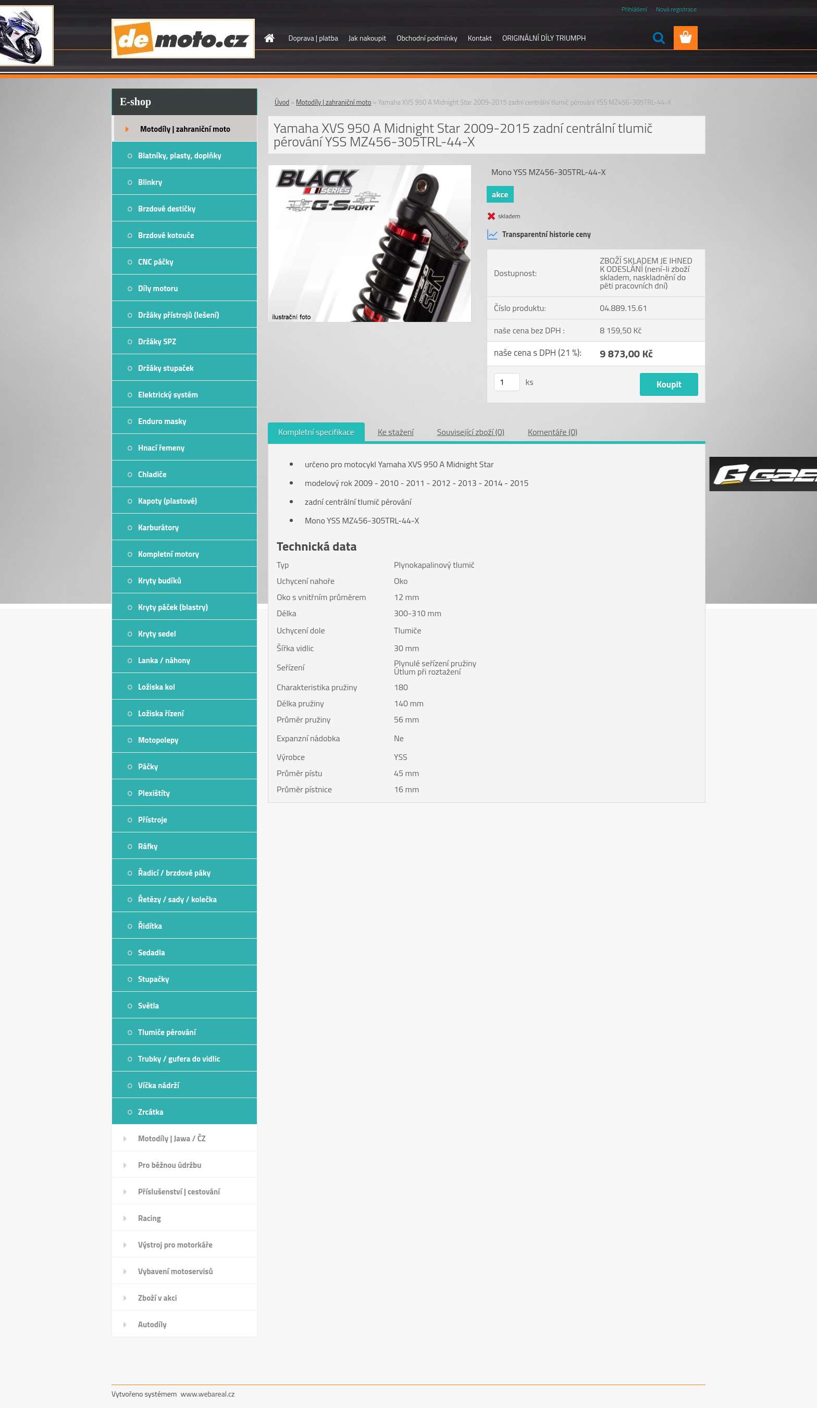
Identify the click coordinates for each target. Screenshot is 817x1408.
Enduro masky (162, 421)
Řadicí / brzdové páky (174, 873)
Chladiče (152, 474)
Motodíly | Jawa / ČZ (172, 1138)
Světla (148, 1006)
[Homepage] (269, 38)
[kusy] (507, 382)
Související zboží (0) (470, 432)
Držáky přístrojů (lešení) (178, 315)
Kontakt (480, 37)
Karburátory (158, 527)
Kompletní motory (168, 554)
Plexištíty (154, 793)
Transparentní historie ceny (539, 234)
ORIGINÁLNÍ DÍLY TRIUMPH (544, 37)
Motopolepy (158, 740)
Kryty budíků (159, 581)
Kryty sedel (157, 634)
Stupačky (153, 979)
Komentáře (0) (552, 432)
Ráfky (147, 846)
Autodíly (152, 1324)
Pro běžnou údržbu (170, 1165)
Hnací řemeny (161, 448)
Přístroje (152, 820)
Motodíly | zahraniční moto (185, 129)
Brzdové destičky (166, 209)
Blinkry (150, 182)
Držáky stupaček (166, 368)
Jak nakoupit (367, 37)
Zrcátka (151, 1112)
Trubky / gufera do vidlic (179, 1059)
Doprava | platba (314, 37)
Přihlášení (634, 9)
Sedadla (151, 952)
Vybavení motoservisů (175, 1271)
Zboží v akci (157, 1298)
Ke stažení (396, 432)
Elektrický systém (168, 395)
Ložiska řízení (161, 713)
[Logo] (183, 39)
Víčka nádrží (158, 1085)
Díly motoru (158, 288)
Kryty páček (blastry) (173, 607)
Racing (149, 1218)
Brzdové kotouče (166, 235)
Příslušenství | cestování (179, 1192)
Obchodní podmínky (427, 37)
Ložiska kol (156, 687)
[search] (659, 38)
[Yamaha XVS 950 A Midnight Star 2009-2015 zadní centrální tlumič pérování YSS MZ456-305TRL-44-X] (369, 169)
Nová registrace (676, 9)
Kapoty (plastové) (167, 501)
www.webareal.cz (208, 1393)
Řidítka (150, 926)
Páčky (148, 766)
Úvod (282, 102)
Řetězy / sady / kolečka (177, 899)
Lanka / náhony (164, 660)
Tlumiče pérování (167, 1032)
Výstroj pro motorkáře (175, 1245)
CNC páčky (156, 262)
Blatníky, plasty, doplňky (179, 155)
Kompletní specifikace (316, 432)
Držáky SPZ (157, 341)
